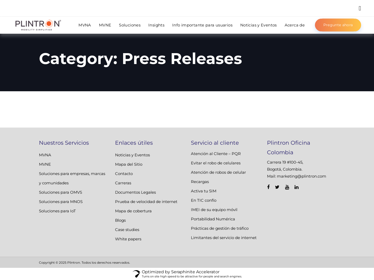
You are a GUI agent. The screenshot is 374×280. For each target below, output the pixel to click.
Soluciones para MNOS (61, 201)
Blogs (120, 220)
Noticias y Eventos (132, 154)
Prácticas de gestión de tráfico (220, 228)
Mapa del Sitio (128, 164)
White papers (128, 238)
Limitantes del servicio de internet (224, 237)
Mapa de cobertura (133, 210)
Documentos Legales (135, 192)
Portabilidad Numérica (213, 218)
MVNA (45, 154)
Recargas (200, 181)
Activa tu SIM (203, 190)
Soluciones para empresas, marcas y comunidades (72, 178)
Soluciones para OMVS (60, 192)
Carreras (123, 182)
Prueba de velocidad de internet (146, 201)
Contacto (124, 173)
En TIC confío (203, 200)
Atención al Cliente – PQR (216, 153)
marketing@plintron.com (301, 176)
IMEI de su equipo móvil (214, 209)
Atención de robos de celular (218, 172)
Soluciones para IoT (57, 210)
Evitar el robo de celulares (216, 162)
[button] (360, 8)
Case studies (127, 229)
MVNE (45, 164)
